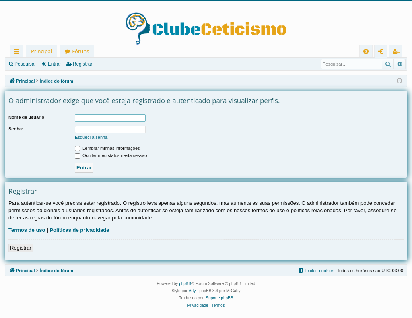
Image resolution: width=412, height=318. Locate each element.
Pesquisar (25, 64)
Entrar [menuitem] (383, 52)
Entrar (54, 64)
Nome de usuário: (27, 117)
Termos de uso (26, 230)
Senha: (15, 128)
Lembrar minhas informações (107, 148)
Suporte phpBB (219, 298)
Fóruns (80, 51)
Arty (192, 291)
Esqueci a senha (91, 137)
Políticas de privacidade (79, 230)
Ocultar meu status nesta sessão (111, 155)
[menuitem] (366, 51)
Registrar (83, 64)
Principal (41, 51)
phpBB (185, 283)
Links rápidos (18, 52)
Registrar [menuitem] (397, 52)
